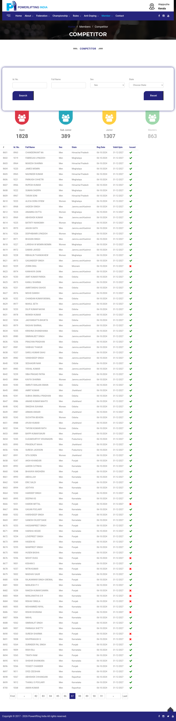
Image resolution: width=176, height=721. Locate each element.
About (28, 15)
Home (18, 15)
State (131, 79)
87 (72, 696)
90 (94, 696)
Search (23, 95)
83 (43, 696)
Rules (76, 15)
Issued (132, 147)
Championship (60, 15)
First (12, 696)
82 (36, 696)
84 (50, 696)
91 (101, 696)
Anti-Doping (90, 15)
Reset (153, 95)
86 (65, 696)
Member (106, 15)
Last (125, 696)
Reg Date (101, 147)
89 (87, 696)
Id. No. (16, 79)
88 (79, 696)
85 (58, 696)
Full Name (56, 79)
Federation (41, 15)
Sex (92, 79)
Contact (120, 15)
